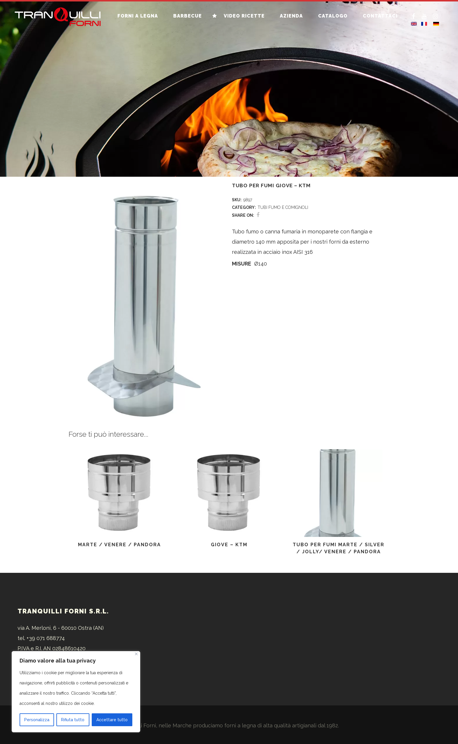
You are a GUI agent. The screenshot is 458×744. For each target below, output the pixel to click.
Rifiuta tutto (72, 719)
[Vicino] (136, 654)
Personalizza (36, 719)
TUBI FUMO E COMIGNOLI (283, 207)
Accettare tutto (112, 719)
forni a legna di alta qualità (257, 725)
